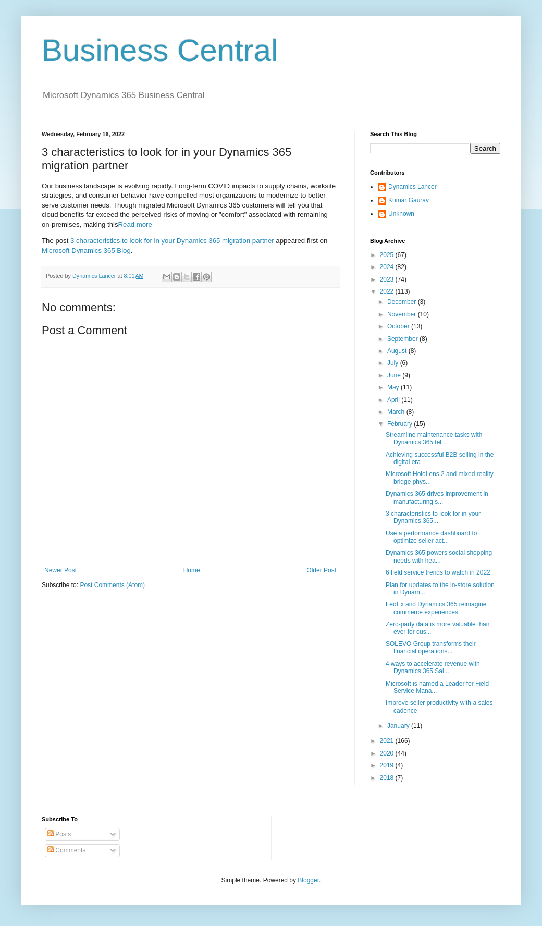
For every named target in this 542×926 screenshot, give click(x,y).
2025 (388, 255)
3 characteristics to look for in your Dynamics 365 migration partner (172, 241)
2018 (388, 778)
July (393, 363)
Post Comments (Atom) (112, 585)
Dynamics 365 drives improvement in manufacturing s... (437, 497)
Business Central (160, 50)
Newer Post (60, 570)
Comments (66, 850)
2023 (388, 279)
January (399, 725)
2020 (388, 753)
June (394, 375)
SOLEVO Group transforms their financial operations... (431, 647)
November (402, 314)
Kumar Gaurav (408, 200)
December (402, 302)
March (396, 412)
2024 (388, 267)
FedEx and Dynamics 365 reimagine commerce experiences (436, 608)
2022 (388, 291)
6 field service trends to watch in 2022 (438, 572)
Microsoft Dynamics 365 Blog (86, 250)
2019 (388, 765)
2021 (388, 741)
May (394, 387)
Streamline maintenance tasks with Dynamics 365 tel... (434, 438)
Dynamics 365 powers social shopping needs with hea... (439, 556)
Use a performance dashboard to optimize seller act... (431, 537)
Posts (59, 834)
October (399, 326)
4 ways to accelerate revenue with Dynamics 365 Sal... (433, 667)
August (398, 351)
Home (191, 570)
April (394, 400)
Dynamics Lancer (412, 186)
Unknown (401, 213)
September (403, 339)
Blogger (308, 880)
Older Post (321, 570)
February (400, 424)
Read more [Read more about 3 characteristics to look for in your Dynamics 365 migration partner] (135, 224)
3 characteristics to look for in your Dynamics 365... (433, 517)
